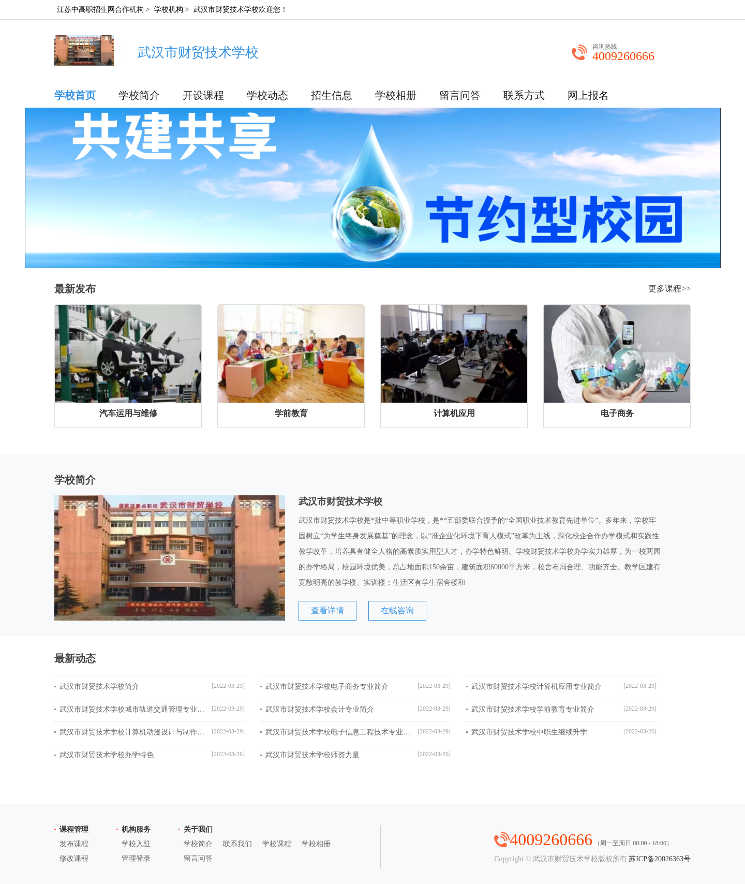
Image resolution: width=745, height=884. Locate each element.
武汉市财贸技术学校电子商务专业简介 (327, 686)
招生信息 (331, 95)
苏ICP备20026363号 (660, 859)
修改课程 (73, 858)
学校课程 (276, 844)
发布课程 (73, 844)
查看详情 (327, 610)
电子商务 (617, 413)
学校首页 (75, 95)
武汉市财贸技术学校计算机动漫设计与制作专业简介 (131, 732)
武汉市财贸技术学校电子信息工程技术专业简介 (337, 732)
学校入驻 (136, 844)
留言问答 (460, 95)
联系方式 (524, 95)
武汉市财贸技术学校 (226, 9)
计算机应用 (454, 413)
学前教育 (291, 413)
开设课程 (203, 95)
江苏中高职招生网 (86, 9)
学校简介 (139, 95)
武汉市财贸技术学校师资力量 (312, 755)
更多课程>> (669, 288)
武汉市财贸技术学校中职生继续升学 (529, 732)
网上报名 (588, 95)
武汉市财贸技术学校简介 (99, 686)
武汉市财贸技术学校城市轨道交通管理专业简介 (131, 709)
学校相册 (395, 95)
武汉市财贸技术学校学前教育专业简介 (532, 709)
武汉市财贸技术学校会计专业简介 (319, 709)
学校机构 (168, 9)
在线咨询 (397, 610)
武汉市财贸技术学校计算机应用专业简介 (536, 686)
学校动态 (267, 95)
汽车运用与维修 (128, 413)
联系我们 (237, 844)
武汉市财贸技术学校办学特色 (106, 755)
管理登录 (136, 858)
